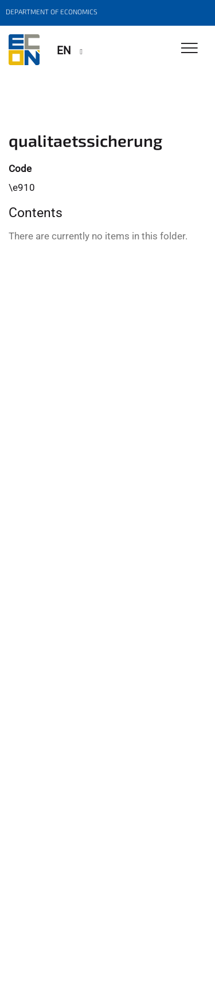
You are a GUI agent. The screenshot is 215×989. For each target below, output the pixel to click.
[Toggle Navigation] (189, 49)
